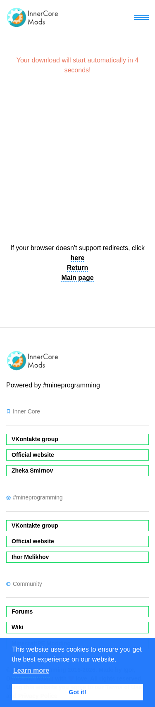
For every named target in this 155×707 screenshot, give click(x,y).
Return (77, 267)
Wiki (18, 627)
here (78, 257)
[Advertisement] (77, 162)
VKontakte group (35, 439)
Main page (77, 277)
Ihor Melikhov (30, 557)
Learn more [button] (31, 670)
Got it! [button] (77, 692)
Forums (22, 611)
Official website (33, 454)
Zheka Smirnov (32, 470)
